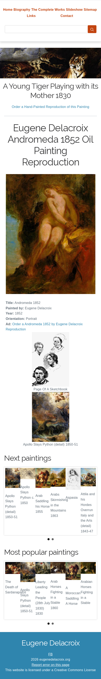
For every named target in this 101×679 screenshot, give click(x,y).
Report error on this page (50, 665)
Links (31, 16)
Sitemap (90, 9)
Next (90, 501)
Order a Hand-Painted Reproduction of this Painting (50, 107)
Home (7, 9)
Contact (67, 16)
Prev (10, 501)
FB (50, 654)
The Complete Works (48, 9)
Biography (21, 9)
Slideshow (74, 9)
